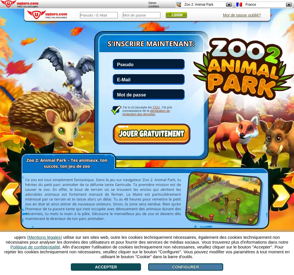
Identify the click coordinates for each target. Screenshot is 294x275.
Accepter (106, 267)
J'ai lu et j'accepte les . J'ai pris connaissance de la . (147, 111)
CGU (156, 107)
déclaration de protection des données (146, 112)
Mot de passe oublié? (242, 15)
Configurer (185, 267)
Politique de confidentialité (35, 246)
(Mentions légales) (44, 237)
